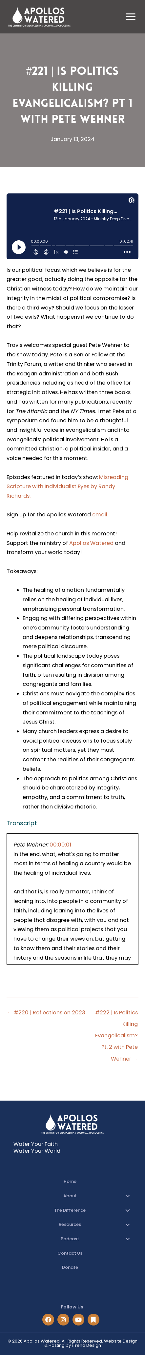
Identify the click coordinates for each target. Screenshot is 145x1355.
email (99, 514)
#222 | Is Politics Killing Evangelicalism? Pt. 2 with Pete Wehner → (116, 1014)
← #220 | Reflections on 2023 (46, 1012)
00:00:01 (60, 844)
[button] (127, 1196)
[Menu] (130, 16)
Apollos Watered (91, 543)
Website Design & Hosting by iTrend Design (91, 1343)
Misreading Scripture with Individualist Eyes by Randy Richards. (67, 486)
